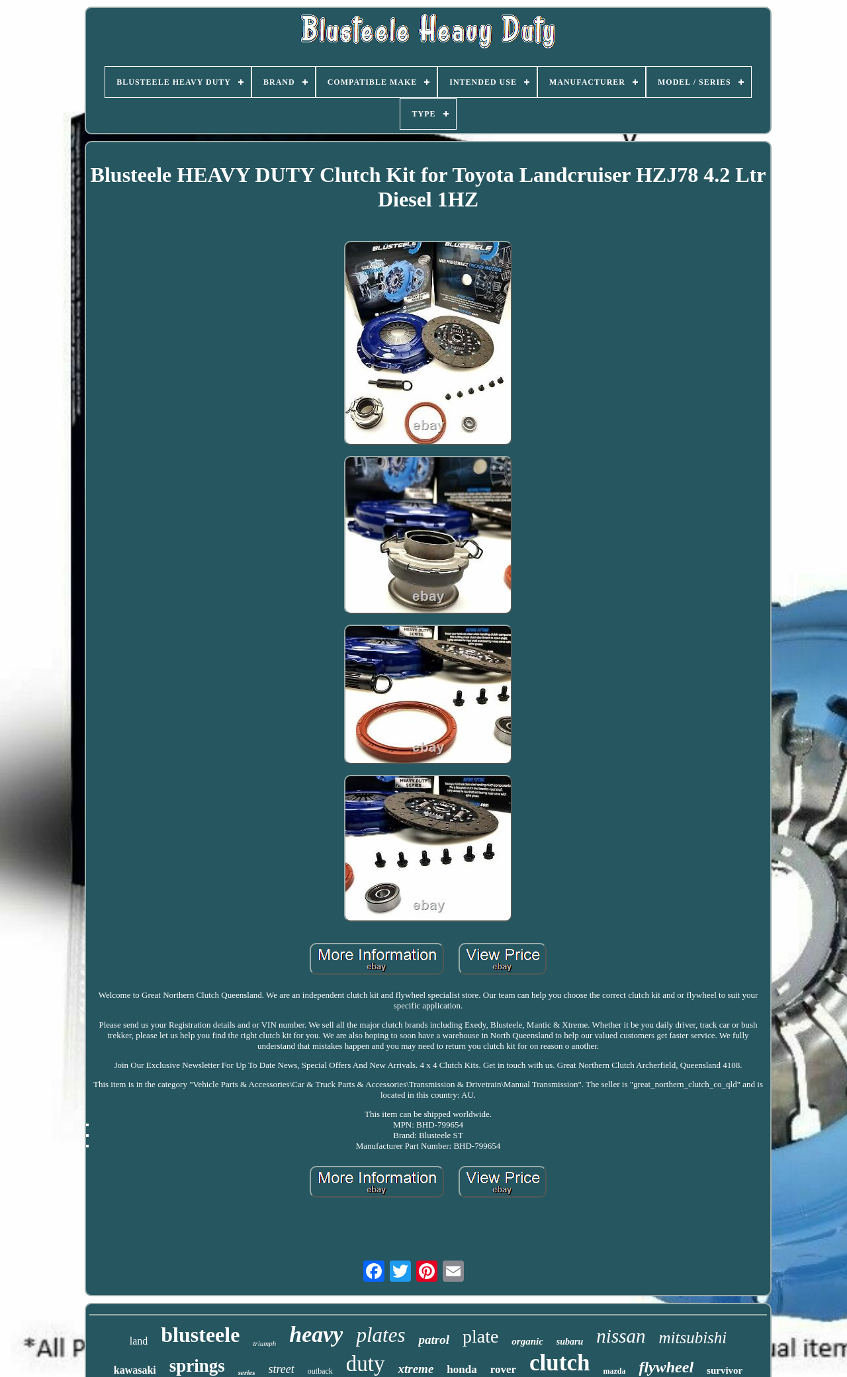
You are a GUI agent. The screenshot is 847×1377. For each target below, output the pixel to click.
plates (380, 1335)
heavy (316, 1334)
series (246, 1372)
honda (461, 1369)
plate (480, 1336)
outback (320, 1371)
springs (197, 1366)
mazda (614, 1371)
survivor (724, 1370)
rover (503, 1369)
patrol (433, 1340)
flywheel (666, 1367)
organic (527, 1341)
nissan (620, 1336)
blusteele (200, 1335)
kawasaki (135, 1370)
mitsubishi (692, 1338)
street (281, 1369)
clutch (559, 1363)
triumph (264, 1343)
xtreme (416, 1369)
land (139, 1341)
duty (365, 1364)
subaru (570, 1342)
